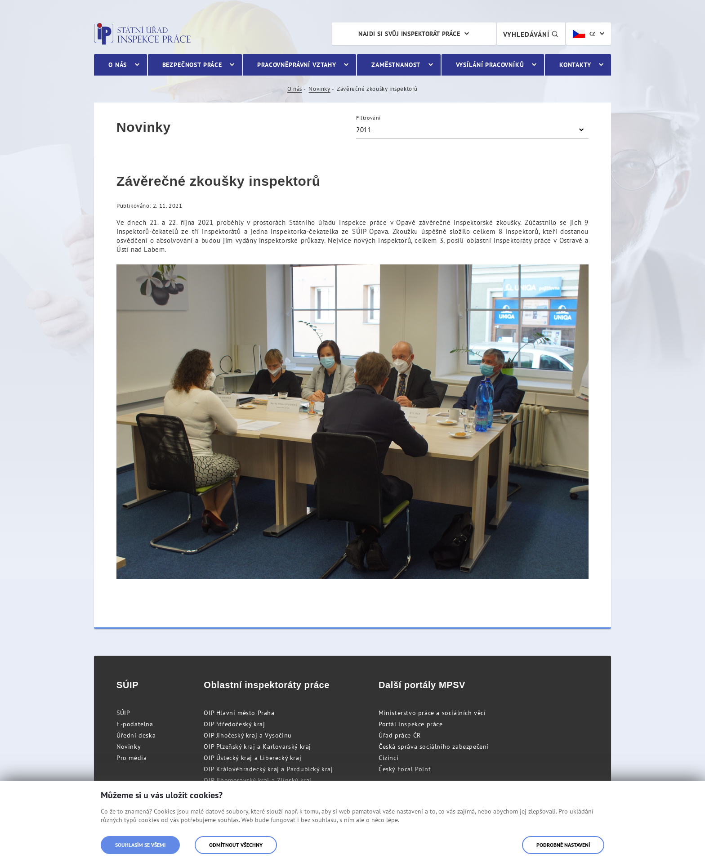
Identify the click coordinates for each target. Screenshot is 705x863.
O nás (294, 89)
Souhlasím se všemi (140, 844)
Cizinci (388, 758)
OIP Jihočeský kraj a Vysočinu (247, 735)
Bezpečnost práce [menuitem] (192, 65)
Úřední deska (136, 735)
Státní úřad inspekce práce (142, 33)
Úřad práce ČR (400, 735)
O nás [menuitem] (117, 65)
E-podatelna (134, 724)
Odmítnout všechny (236, 844)
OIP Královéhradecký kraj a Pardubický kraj (268, 769)
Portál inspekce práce (411, 724)
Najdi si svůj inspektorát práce (409, 34)
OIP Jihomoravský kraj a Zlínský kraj (258, 780)
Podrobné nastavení (563, 844)
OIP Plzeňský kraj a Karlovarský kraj (257, 746)
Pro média (131, 758)
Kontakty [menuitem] (575, 65)
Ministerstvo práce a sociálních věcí (432, 713)
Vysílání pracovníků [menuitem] (490, 65)
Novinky (319, 89)
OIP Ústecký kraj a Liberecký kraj (252, 758)
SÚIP (123, 713)
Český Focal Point (405, 769)
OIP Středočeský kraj (234, 724)
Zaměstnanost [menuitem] (395, 65)
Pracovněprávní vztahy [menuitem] (296, 65)
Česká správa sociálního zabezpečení (434, 746)
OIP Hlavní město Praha (239, 713)
